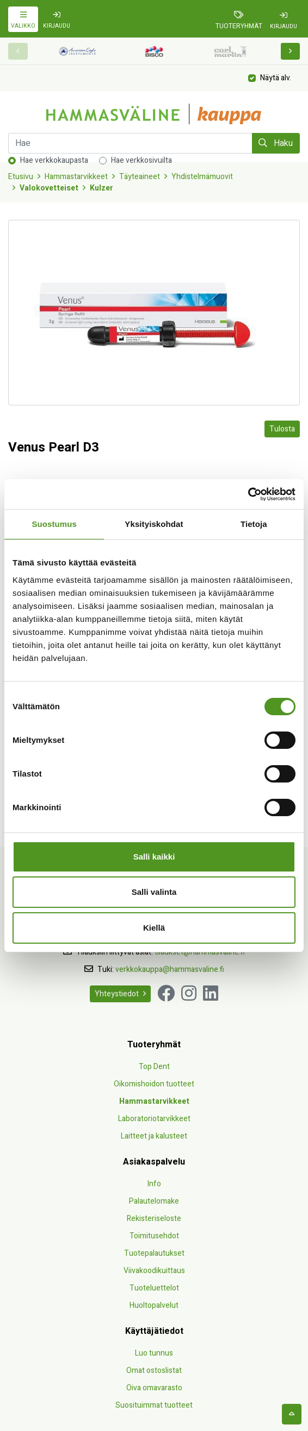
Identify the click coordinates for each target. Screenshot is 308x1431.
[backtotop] (291, 1414)
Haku (275, 143)
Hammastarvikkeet (76, 176)
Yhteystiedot (120, 994)
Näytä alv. (275, 77)
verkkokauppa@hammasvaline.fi (169, 969)
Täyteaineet (139, 176)
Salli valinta (154, 891)
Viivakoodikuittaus (154, 1270)
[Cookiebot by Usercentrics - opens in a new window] (247, 494)
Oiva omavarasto (154, 1388)
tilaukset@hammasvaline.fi (200, 952)
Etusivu (20, 176)
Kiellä (154, 927)
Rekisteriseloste (154, 1218)
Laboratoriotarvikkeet (154, 1118)
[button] (290, 51)
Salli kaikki (154, 856)
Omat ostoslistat (154, 1370)
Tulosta (282, 429)
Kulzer (101, 188)
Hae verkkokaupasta (54, 160)
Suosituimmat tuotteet (154, 1405)
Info (154, 1184)
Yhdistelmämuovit (202, 176)
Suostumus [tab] (54, 524)
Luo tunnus (154, 1353)
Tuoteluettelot (154, 1288)
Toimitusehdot (154, 1236)
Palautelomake (154, 1201)
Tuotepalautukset (154, 1253)
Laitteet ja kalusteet (154, 1136)
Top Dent (154, 1066)
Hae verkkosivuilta (141, 160)
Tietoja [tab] (254, 524)
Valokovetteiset (49, 188)
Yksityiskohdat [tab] (154, 524)
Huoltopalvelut (154, 1305)
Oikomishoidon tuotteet (154, 1084)
